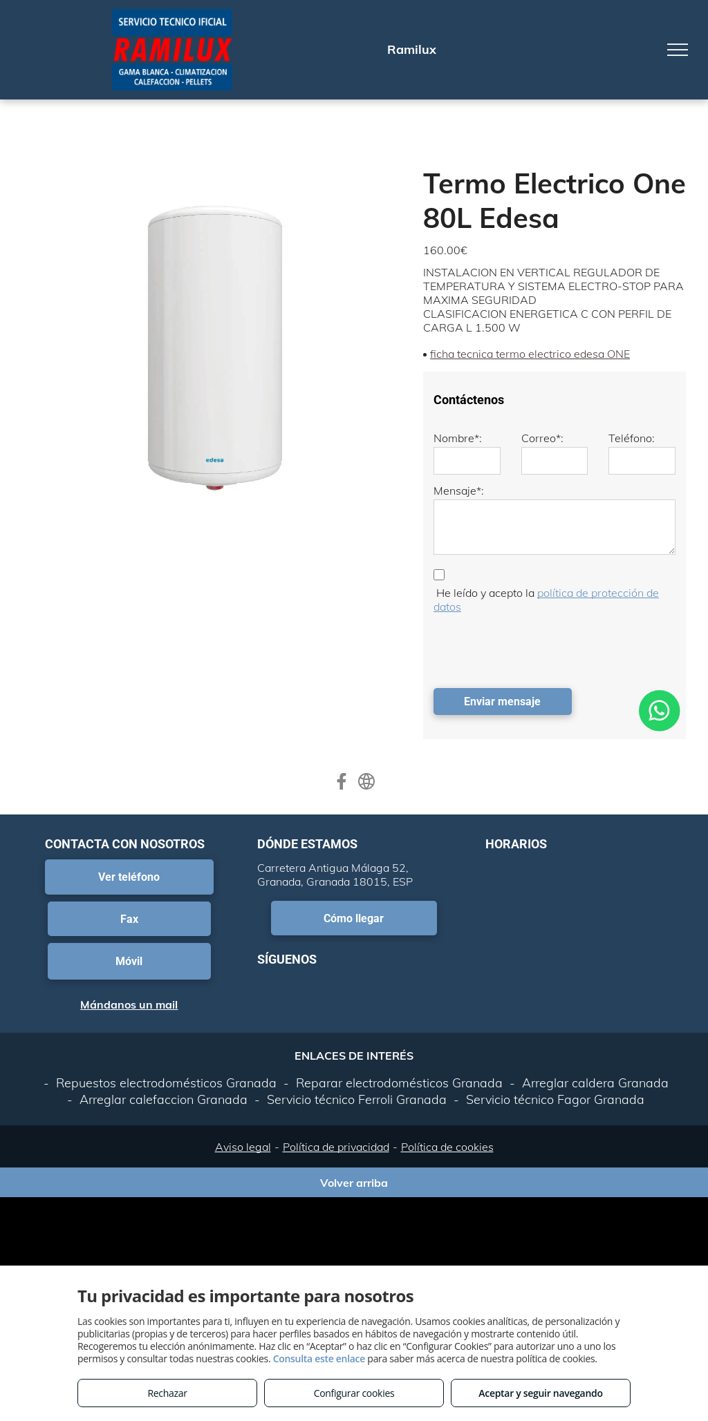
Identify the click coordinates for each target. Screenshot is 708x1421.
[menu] (678, 50)
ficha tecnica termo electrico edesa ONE (530, 354)
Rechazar (167, 1393)
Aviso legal (243, 1147)
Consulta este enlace (319, 1358)
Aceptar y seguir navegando (540, 1393)
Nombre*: (458, 438)
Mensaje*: (459, 490)
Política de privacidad (336, 1147)
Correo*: (542, 438)
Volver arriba (354, 1183)
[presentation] (539, 647)
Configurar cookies (354, 1393)
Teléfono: (631, 438)
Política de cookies (447, 1147)
